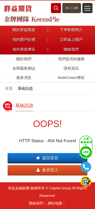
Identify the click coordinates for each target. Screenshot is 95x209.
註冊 (75, 8)
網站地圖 (55, 203)
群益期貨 (18, 8)
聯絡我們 (36, 203)
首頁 (9, 88)
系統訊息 (25, 88)
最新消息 (23, 77)
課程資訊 (71, 68)
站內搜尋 (56, 8)
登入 (67, 8)
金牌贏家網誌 (23, 68)
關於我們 (23, 59)
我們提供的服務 (71, 59)
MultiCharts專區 (71, 77)
